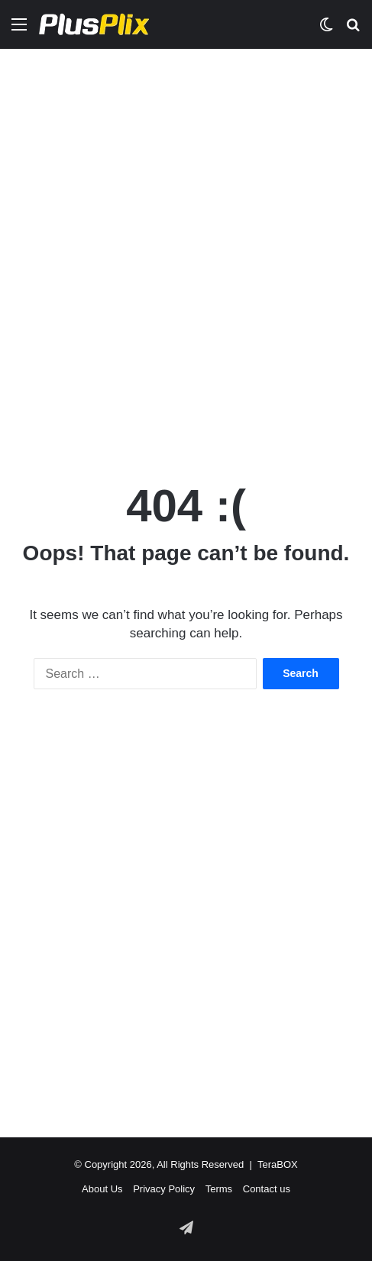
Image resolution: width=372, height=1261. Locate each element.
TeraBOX (277, 1164)
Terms (218, 1189)
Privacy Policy (164, 1189)
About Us (102, 1189)
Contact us (266, 1189)
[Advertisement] (186, 250)
